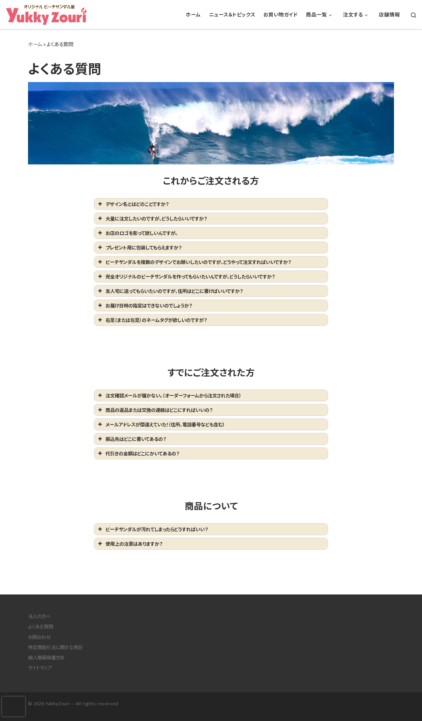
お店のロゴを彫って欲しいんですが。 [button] (137, 232)
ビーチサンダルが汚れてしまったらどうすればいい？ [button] (152, 529)
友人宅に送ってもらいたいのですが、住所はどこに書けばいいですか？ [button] (170, 290)
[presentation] (13, 706)
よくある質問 (40, 626)
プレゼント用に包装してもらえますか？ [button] (139, 247)
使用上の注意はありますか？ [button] (130, 543)
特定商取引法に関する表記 (55, 647)
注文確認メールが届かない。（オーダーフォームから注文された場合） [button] (169, 395)
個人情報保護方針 (46, 657)
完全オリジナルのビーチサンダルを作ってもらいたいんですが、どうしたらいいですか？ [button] (186, 276)
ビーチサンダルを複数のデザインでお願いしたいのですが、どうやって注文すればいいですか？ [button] (194, 261)
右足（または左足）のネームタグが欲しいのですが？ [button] (152, 319)
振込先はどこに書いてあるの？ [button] (131, 438)
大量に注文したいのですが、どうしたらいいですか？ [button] (152, 218)
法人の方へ (39, 616)
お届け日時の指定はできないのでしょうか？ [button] (144, 305)
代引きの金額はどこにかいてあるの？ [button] (138, 453)
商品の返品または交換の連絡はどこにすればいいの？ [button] (155, 409)
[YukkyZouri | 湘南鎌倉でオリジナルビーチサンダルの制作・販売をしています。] (46, 13)
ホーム (35, 43)
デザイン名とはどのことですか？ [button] (133, 203)
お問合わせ (39, 636)
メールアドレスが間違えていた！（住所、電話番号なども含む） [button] (161, 424)
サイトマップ (40, 667)
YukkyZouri (57, 703)
